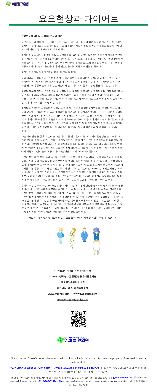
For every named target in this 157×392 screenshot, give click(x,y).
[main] (78, 19)
